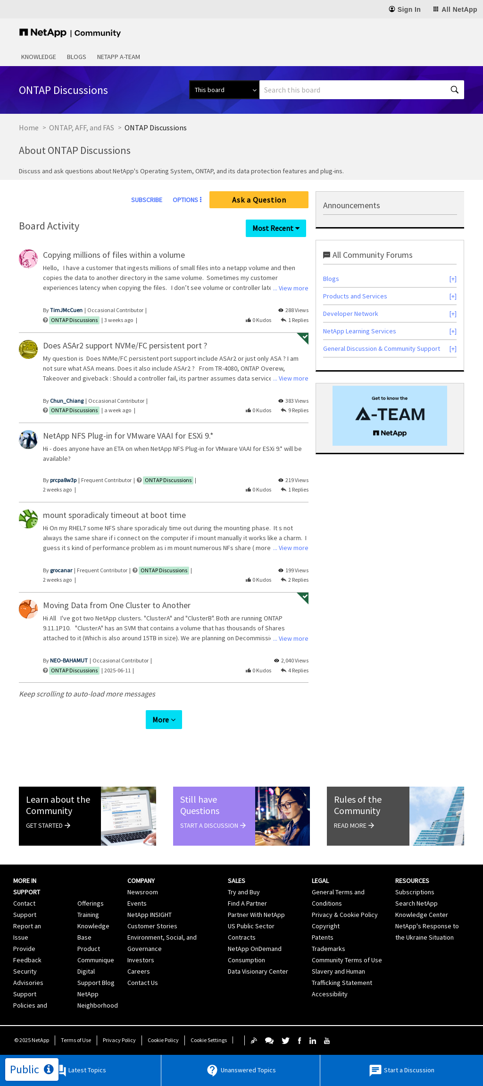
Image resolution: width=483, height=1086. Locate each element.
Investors (140, 960)
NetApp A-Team (118, 56)
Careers (138, 971)
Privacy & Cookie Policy (345, 914)
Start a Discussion (401, 1071)
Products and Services (355, 296)
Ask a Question (259, 199)
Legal (320, 880)
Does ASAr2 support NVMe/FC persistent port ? (125, 345)
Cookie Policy (163, 1040)
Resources (412, 880)
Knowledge (38, 56)
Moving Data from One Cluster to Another (117, 605)
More (160, 719)
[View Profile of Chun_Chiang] (66, 400)
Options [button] (185, 199)
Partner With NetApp (256, 914)
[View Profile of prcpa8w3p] (63, 480)
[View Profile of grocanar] (61, 570)
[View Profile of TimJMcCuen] (66, 310)
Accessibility (330, 994)
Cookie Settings (209, 1040)
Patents (322, 937)
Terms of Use (76, 1040)
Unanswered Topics (240, 1071)
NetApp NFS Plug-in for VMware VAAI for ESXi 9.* (128, 435)
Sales (236, 880)
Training (88, 914)
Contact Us (142, 982)
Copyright (326, 926)
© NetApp (31, 1040)
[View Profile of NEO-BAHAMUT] (69, 660)
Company (141, 880)
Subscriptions (414, 892)
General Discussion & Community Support (381, 348)
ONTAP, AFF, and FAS (81, 127)
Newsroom (142, 892)
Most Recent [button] (272, 228)
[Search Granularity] (224, 89)
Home (29, 127)
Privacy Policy (119, 1040)
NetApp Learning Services (359, 331)
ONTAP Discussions (74, 319)
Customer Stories (152, 926)
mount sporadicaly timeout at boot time (114, 514)
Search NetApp (416, 903)
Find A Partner (247, 903)
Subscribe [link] (146, 199)
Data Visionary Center (258, 971)
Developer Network (350, 313)
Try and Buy (244, 892)
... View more (290, 288)
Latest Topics (79, 1071)
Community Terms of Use (347, 960)
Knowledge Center (421, 914)
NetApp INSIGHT (149, 914)
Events (137, 903)
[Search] (361, 89)
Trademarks (328, 948)
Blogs (76, 56)
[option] (390, 416)
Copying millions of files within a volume (114, 254)
